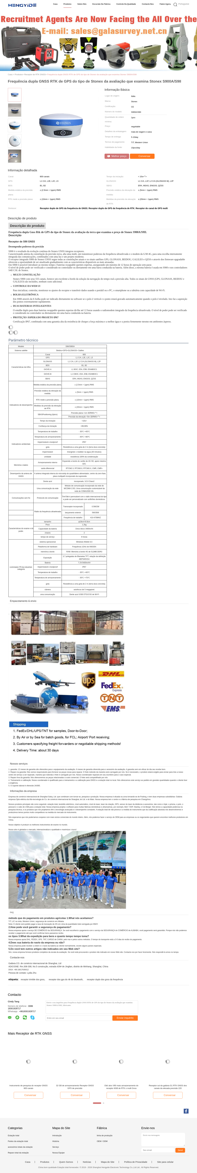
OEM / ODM (102, 1141)
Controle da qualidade (126, 4)
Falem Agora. (165, 4)
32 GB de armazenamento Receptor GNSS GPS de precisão (75, 1086)
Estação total (13, 1135)
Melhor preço (116, 156)
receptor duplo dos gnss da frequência (105, 979)
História (55, 1141)
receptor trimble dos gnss (32, 979)
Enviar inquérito (125, 1018)
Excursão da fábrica (101, 4)
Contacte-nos (148, 4)
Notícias (87, 1162)
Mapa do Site (107, 1162)
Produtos (67, 4)
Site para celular (165, 1162)
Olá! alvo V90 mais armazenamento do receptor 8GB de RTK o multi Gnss (121, 1086)
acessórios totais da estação (20, 1147)
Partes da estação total (18, 1141)
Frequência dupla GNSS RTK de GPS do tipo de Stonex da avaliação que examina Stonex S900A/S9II (92, 74)
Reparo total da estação (18, 1153)
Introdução (56, 1135)
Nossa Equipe (58, 1153)
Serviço (55, 1147)
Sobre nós (81, 4)
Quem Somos (66, 1162)
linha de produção (104, 1135)
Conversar (142, 156)
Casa (55, 4)
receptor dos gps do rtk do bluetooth (66, 979)
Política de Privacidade (135, 1162)
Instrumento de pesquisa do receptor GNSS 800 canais (28, 1086)
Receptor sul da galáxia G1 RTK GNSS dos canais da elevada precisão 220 (168, 1086)
